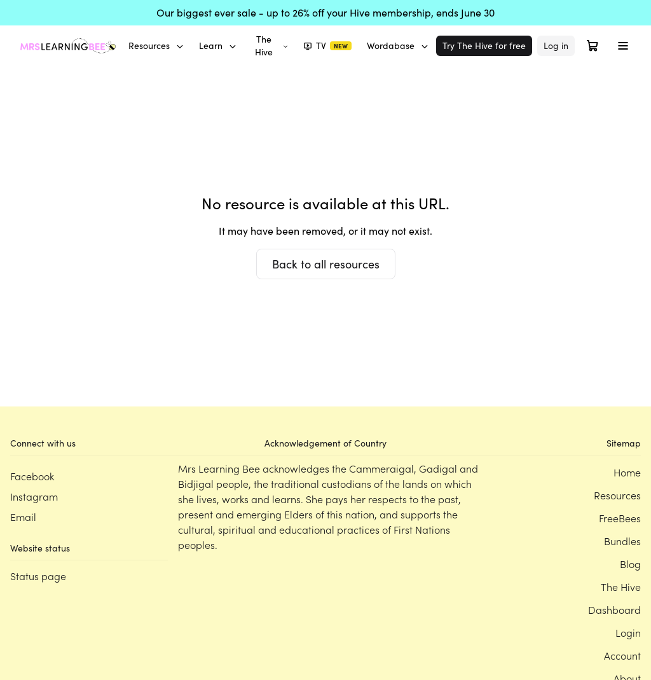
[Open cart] (592, 46)
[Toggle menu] (623, 46)
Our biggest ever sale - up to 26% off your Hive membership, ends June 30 (325, 12)
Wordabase (397, 45)
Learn (217, 45)
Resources (156, 45)
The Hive (271, 45)
